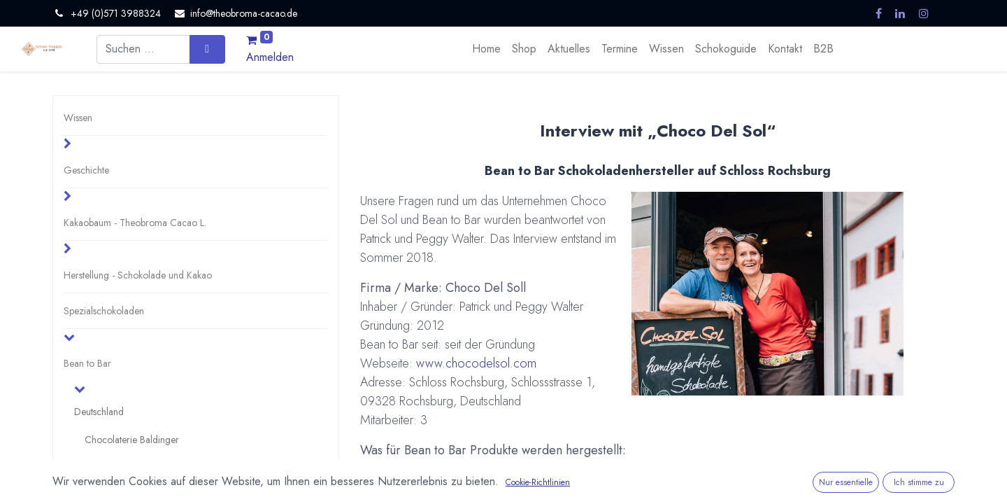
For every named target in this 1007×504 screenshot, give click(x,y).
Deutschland (99, 412)
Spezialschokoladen (104, 311)
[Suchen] (207, 49)
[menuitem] (486, 49)
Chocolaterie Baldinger (132, 440)
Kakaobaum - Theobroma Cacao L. (135, 223)
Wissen (78, 118)
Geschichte (86, 170)
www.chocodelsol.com (476, 363)
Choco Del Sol (115, 468)
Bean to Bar (87, 363)
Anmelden (270, 57)
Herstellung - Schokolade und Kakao (138, 275)
